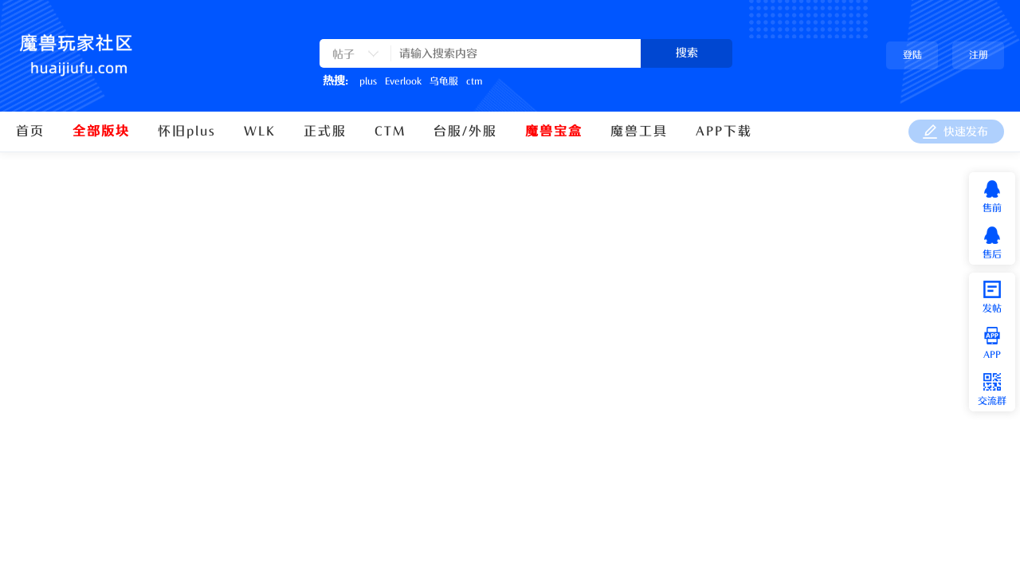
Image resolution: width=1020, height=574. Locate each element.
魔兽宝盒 (554, 131)
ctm (474, 81)
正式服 (325, 131)
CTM (390, 131)
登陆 (912, 55)
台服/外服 (465, 131)
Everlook (403, 81)
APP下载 (724, 131)
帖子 (343, 55)
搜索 (687, 53)
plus (368, 81)
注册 (978, 55)
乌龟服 (444, 81)
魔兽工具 (639, 131)
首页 (30, 131)
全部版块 (101, 131)
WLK (260, 131)
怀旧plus (187, 131)
